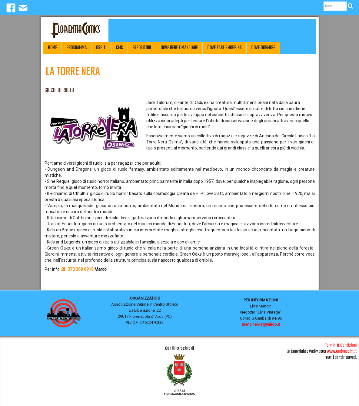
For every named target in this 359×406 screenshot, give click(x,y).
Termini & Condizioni (341, 345)
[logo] (75, 30)
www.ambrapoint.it (342, 351)
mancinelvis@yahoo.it (261, 324)
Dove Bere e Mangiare (179, 48)
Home (52, 48)
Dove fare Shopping (224, 48)
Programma (76, 48)
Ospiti (101, 48)
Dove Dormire (263, 48)
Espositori (141, 48)
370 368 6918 (77, 269)
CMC (119, 48)
